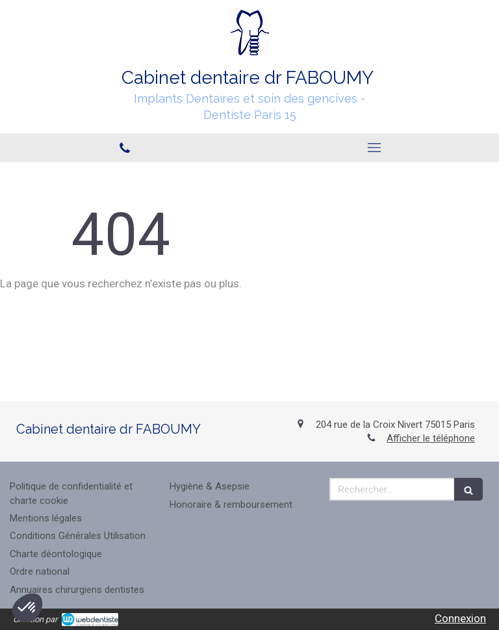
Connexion (460, 618)
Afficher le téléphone (431, 438)
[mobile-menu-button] (374, 148)
